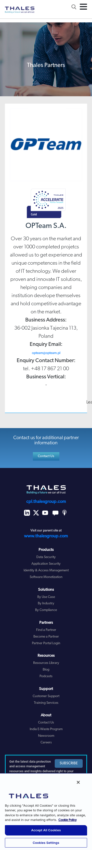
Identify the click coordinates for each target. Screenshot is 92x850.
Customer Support (46, 696)
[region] (46, 811)
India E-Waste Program (46, 729)
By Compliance (46, 610)
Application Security (46, 564)
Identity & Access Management (46, 570)
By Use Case (46, 597)
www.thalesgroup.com (46, 536)
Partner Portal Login (46, 643)
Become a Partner (46, 637)
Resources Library (46, 663)
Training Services (46, 703)
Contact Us (46, 456)
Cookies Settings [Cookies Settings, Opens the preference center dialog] (46, 843)
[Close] (78, 782)
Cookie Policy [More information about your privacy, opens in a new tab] (67, 820)
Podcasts (46, 676)
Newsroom (46, 736)
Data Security (46, 557)
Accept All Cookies (46, 830)
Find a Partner (46, 630)
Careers (46, 742)
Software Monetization (46, 577)
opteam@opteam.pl (46, 353)
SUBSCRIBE (69, 763)
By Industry (46, 603)
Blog (46, 670)
